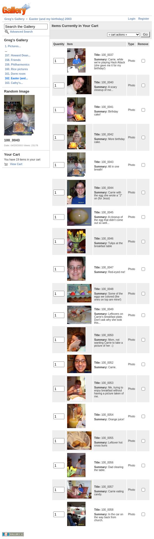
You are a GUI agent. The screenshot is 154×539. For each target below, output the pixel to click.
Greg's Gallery (14, 19)
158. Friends (13, 60)
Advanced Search (21, 31)
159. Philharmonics (17, 64)
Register (143, 18)
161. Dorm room (15, 73)
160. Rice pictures (16, 69)
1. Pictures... (13, 46)
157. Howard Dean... (17, 55)
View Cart (16, 164)
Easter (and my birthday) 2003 (50, 19)
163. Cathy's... (14, 82)
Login (131, 18)
